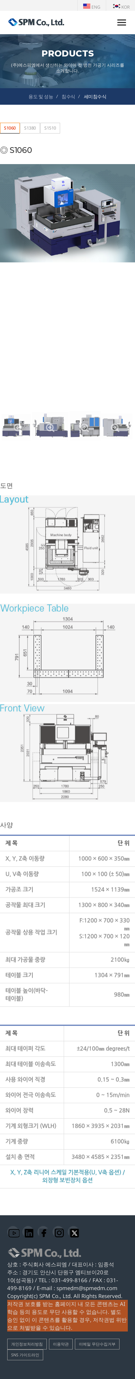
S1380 (30, 128)
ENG (91, 7)
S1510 (50, 128)
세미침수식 (95, 96)
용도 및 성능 (40, 96)
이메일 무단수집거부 (97, 1344)
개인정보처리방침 (27, 1344)
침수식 (68, 96)
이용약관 (61, 1344)
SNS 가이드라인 (25, 1354)
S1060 (10, 128)
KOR (121, 7)
